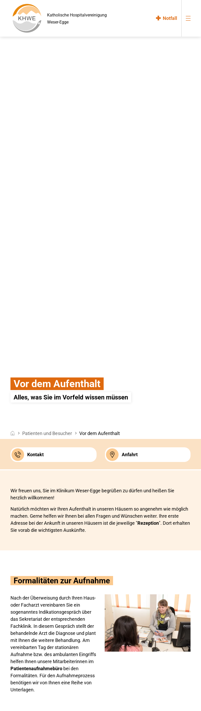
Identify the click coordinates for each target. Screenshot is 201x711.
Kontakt (28, 454)
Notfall (170, 18)
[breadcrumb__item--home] (12, 433)
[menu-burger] (188, 18)
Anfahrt (122, 454)
